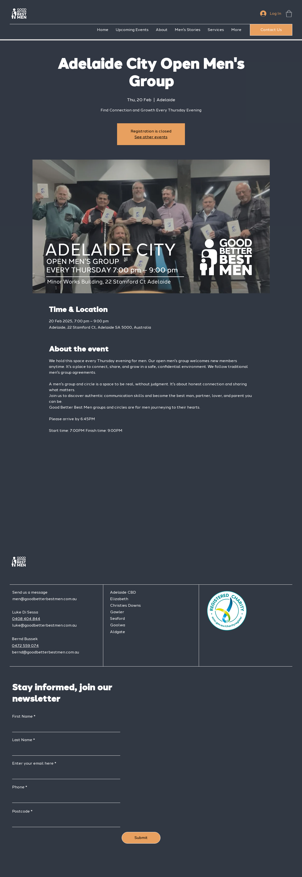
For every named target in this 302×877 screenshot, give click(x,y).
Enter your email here (33, 763)
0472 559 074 (25, 645)
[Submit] (141, 838)
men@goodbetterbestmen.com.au (44, 599)
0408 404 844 (26, 618)
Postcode (21, 811)
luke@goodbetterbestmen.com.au (44, 625)
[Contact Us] (271, 30)
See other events (151, 137)
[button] (289, 13)
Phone (18, 787)
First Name (22, 716)
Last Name (22, 740)
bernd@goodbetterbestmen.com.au (45, 652)
